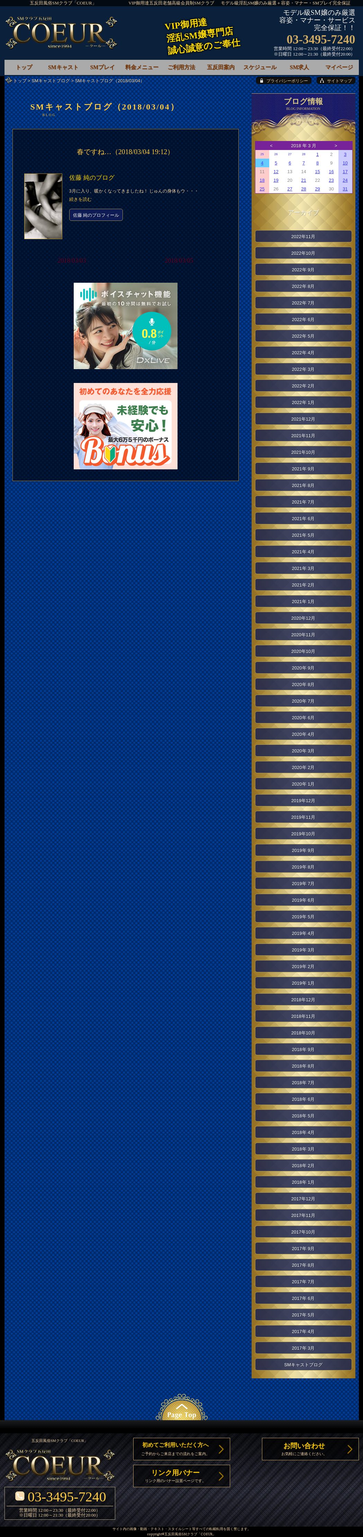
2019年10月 (303, 833)
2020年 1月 (303, 784)
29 (317, 188)
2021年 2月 (303, 585)
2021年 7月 (303, 502)
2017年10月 (303, 1232)
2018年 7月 (303, 1082)
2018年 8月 (303, 1066)
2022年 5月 (303, 336)
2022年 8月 (303, 286)
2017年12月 (303, 1198)
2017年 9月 (303, 1248)
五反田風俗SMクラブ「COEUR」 (63, 3)
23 (331, 180)
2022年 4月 (303, 352)
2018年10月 (303, 1032)
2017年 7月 (303, 1281)
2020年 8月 (303, 684)
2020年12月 (303, 618)
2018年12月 (303, 999)
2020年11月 (303, 634)
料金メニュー (141, 67)
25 (262, 154)
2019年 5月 (303, 916)
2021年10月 (303, 452)
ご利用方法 (181, 67)
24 (345, 180)
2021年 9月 (303, 468)
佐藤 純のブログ (92, 177)
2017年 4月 (303, 1331)
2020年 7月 (303, 701)
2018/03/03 (71, 260)
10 (345, 163)
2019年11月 (303, 817)
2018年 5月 (303, 1115)
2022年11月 (303, 236)
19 (275, 180)
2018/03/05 (179, 260)
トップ (20, 80)
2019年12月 (303, 800)
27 (289, 154)
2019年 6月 (303, 900)
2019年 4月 (303, 933)
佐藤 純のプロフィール (96, 215)
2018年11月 (303, 1016)
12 (275, 171)
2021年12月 (303, 419)
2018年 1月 (303, 1182)
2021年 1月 (303, 601)
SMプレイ (102, 67)
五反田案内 (221, 67)
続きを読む (80, 199)
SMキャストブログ (50, 80)
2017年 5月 (303, 1315)
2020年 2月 (303, 767)
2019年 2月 (303, 966)
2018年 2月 (303, 1165)
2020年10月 (303, 651)
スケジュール (259, 67)
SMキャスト (63, 67)
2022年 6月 (303, 319)
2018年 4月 (303, 1132)
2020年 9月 (303, 668)
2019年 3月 (303, 950)
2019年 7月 (303, 883)
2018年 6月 (303, 1099)
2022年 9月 (303, 269)
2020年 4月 (303, 734)
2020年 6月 (303, 717)
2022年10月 (303, 253)
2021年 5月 (303, 535)
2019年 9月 (303, 850)
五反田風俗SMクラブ (180, 1534)
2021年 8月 (303, 485)
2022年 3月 (303, 369)
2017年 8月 (303, 1265)
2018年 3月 (303, 1149)
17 (345, 171)
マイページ (339, 67)
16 (331, 171)
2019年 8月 (303, 867)
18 (262, 180)
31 (345, 188)
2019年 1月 (303, 983)
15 (317, 171)
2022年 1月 (303, 402)
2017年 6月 (303, 1298)
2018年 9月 (303, 1049)
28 (303, 154)
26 (276, 154)
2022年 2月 (303, 385)
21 (303, 180)
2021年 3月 (303, 568)
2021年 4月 (303, 551)
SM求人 (299, 67)
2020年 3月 (303, 750)
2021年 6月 (303, 518)
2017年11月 (303, 1215)
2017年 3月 (303, 1348)
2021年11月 (303, 435)
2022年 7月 (303, 303)
